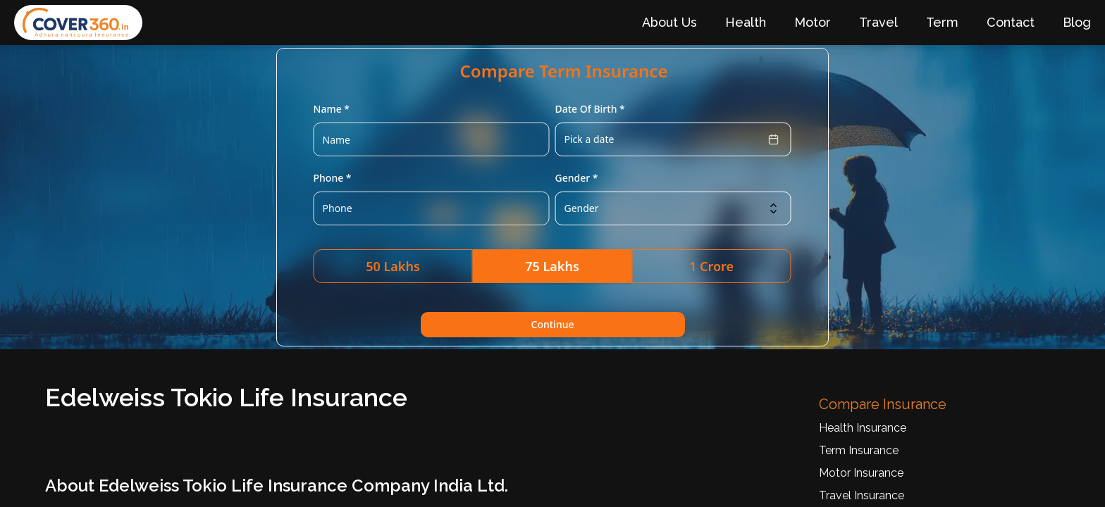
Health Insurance (862, 427)
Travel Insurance (861, 495)
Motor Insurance (861, 473)
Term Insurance (859, 450)
